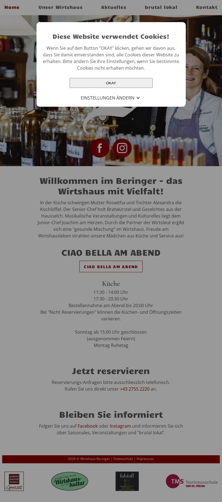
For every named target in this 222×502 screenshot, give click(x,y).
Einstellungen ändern (107, 98)
